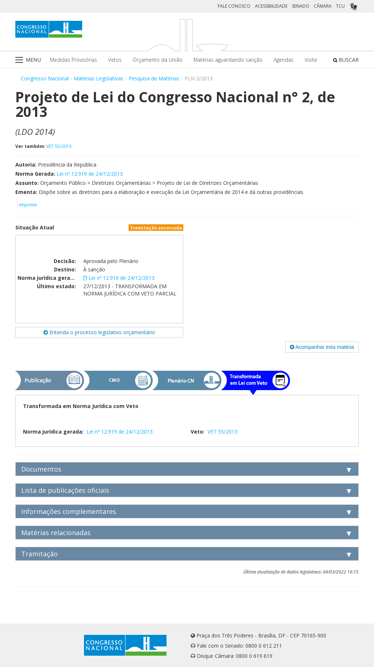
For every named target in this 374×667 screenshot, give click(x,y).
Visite (311, 59)
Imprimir (28, 205)
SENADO (300, 6)
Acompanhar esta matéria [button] (322, 347)
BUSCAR (346, 59)
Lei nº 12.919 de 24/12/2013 (90, 173)
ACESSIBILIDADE (271, 6)
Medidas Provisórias (73, 59)
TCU (340, 6)
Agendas (284, 59)
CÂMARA (323, 6)
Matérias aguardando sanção (228, 59)
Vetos (115, 59)
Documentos (41, 469)
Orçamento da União (158, 59)
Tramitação (39, 553)
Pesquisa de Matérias (154, 78)
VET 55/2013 (59, 146)
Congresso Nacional (45, 78)
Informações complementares (68, 511)
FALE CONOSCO (234, 6)
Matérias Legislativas (98, 78)
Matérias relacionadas (56, 532)
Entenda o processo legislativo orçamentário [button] (99, 332)
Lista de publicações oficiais (65, 490)
